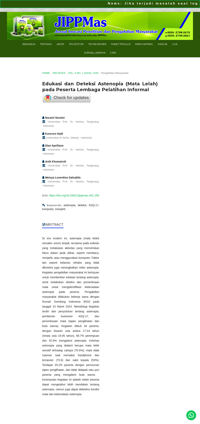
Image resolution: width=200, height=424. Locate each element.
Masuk (162, 44)
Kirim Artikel (144, 44)
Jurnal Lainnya (94, 52)
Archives (58, 73)
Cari (113, 52)
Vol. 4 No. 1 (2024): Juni (83, 73)
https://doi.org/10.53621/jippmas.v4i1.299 (74, 195)
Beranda (28, 44)
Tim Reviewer (97, 44)
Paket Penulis (121, 44)
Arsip (60, 44)
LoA (175, 44)
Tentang (46, 44)
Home (46, 73)
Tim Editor (76, 44)
